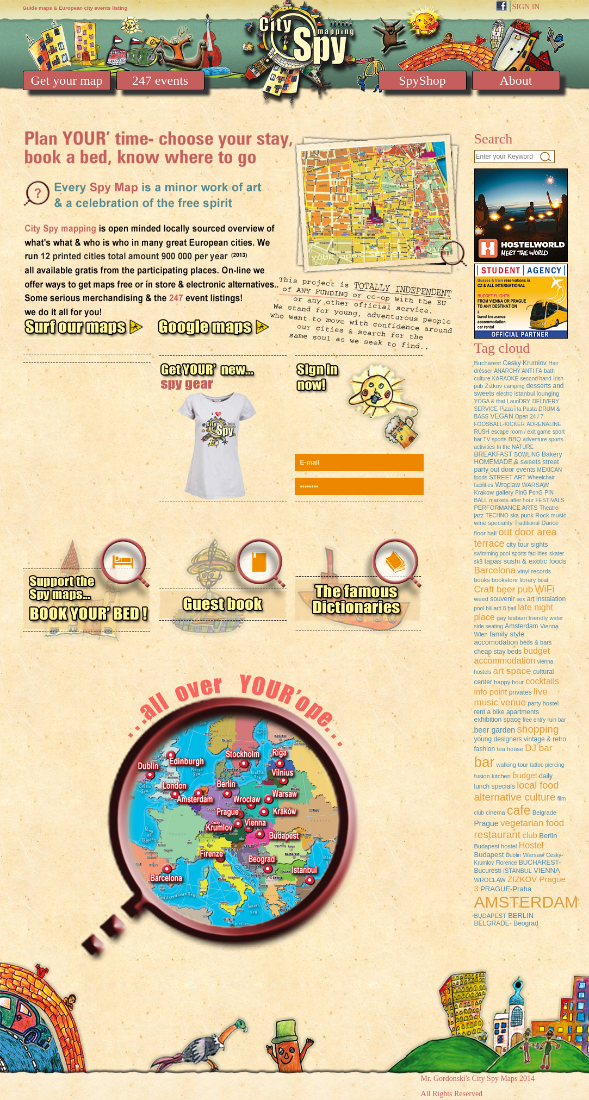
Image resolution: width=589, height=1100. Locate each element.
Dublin (513, 855)
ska (514, 515)
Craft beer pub (504, 589)
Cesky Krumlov (525, 363)
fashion (484, 749)
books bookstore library (505, 580)
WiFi (545, 589)
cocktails (542, 681)
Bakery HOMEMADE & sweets (518, 458)
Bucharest (487, 363)
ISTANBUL (517, 870)
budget (524, 775)
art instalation (546, 599)
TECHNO (497, 515)
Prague (486, 823)
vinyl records (534, 571)
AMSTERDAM (526, 902)
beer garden (495, 730)
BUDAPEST (490, 915)
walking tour (512, 764)
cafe (518, 810)
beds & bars (536, 642)
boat (543, 580)
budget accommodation (512, 655)
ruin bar (557, 720)
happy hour (509, 682)
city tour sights (527, 544)
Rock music (550, 515)
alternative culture (515, 797)
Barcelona (495, 570)
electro (504, 394)
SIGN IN (526, 7)
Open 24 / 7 (529, 417)
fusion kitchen (492, 776)
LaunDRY (518, 401)
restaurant (497, 834)
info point (490, 691)
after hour (522, 500)
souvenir (502, 599)
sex (521, 599)
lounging (548, 393)
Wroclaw (507, 485)
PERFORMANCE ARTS (506, 507)
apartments (522, 712)
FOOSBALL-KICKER (499, 424)
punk (527, 515)
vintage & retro (545, 739)
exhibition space (497, 719)
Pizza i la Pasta (518, 409)
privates (520, 692)
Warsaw (533, 855)
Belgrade (544, 812)
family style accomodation (499, 638)
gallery (504, 492)
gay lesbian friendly (522, 618)
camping (514, 386)
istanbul (524, 393)
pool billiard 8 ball (495, 608)
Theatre (549, 508)
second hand (535, 379)
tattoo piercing (547, 765)
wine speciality (493, 523)
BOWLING (527, 455)
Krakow (484, 492)
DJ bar (538, 748)
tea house (510, 749)
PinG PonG (529, 493)
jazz (479, 515)
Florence (506, 863)
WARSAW (535, 485)
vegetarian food (532, 823)
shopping (538, 729)
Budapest (489, 855)
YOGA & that (489, 401)
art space (512, 671)
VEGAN (502, 416)
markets (499, 500)
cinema (495, 812)
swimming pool (492, 554)
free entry (534, 720)
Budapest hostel (495, 846)
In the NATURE (515, 447)
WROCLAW (490, 880)
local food (538, 785)
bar (484, 762)
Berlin (548, 836)
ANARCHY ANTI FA (518, 371)
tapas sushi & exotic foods (525, 561)
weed (481, 599)
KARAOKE (505, 379)
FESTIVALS (549, 500)
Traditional (527, 523)
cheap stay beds (499, 651)
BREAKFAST (493, 454)
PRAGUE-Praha (505, 889)
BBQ (515, 439)
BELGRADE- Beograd (506, 923)
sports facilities (530, 554)
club (529, 835)
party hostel (543, 703)
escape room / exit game (521, 432)
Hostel (531, 845)
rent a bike (489, 712)
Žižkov (494, 386)
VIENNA (547, 870)
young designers (498, 739)
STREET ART (507, 477)
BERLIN (521, 915)
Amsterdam (521, 626)
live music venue (511, 697)
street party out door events (516, 465)
